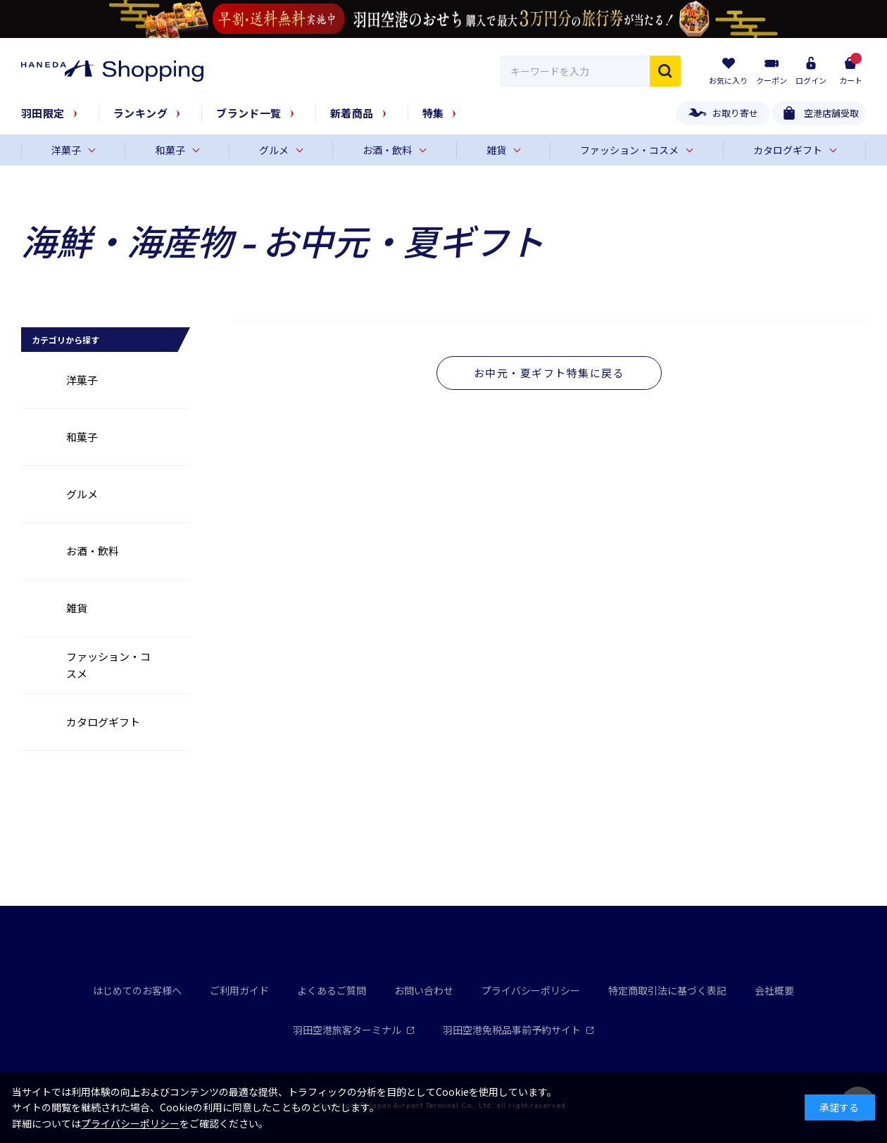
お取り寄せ (735, 113)
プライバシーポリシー (531, 990)
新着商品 (352, 113)
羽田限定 (43, 113)
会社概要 (774, 990)
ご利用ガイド (239, 990)
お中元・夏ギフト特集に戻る (549, 372)
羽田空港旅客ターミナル (354, 1030)
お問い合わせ (423, 990)
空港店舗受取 (831, 113)
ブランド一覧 (249, 113)
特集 (433, 113)
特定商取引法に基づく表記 (667, 990)
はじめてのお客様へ (137, 990)
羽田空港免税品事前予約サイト (518, 1030)
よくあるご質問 (331, 990)
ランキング (140, 113)
